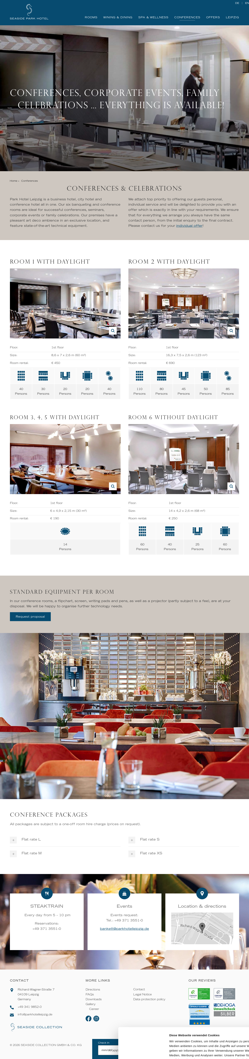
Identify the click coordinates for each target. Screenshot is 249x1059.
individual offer (189, 225)
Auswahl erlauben (217, 1019)
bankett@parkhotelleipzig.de (124, 929)
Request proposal (30, 616)
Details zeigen (207, 1051)
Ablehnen (216, 1031)
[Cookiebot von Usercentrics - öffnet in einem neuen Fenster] (25, 1051)
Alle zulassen (216, 1007)
